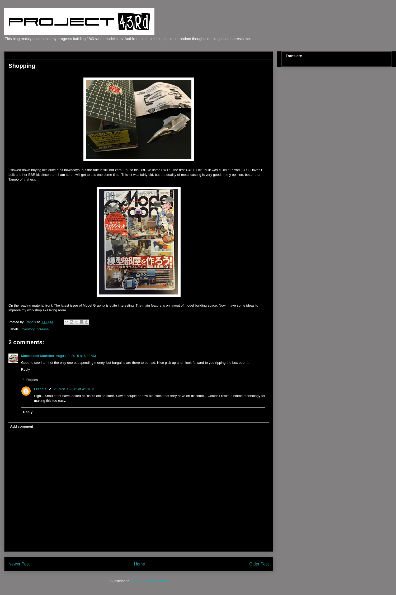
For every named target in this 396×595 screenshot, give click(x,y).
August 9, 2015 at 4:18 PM (74, 389)
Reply (25, 369)
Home (139, 564)
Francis (40, 389)
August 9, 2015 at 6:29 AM (76, 356)
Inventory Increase (35, 329)
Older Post (259, 564)
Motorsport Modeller (37, 356)
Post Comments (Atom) (149, 581)
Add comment (21, 426)
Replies (32, 380)
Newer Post (19, 564)
